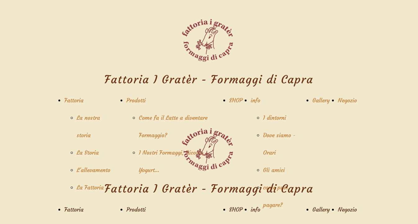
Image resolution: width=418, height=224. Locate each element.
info (255, 100)
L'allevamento (93, 170)
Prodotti (136, 100)
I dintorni (274, 117)
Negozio (347, 100)
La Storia (88, 152)
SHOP (236, 100)
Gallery (321, 100)
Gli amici (274, 170)
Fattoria (74, 100)
